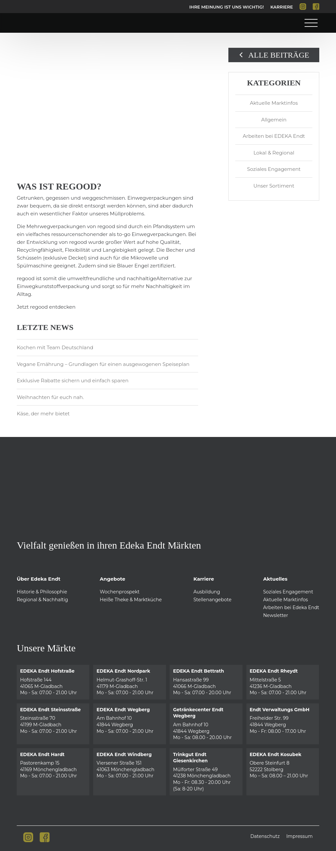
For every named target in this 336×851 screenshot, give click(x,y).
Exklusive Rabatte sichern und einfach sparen (72, 380)
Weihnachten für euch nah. (50, 397)
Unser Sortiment (273, 186)
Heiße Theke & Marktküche (131, 600)
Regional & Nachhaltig (42, 600)
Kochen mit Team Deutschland (55, 347)
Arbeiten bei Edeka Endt (291, 607)
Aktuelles (275, 579)
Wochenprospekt (119, 592)
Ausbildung (206, 592)
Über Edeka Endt (38, 579)
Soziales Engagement (274, 169)
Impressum (299, 836)
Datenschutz (265, 836)
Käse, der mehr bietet (43, 413)
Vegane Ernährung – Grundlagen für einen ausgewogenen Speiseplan (103, 364)
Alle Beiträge (274, 55)
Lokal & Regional (273, 153)
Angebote (112, 579)
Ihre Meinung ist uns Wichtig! (226, 6)
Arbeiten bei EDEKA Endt (274, 136)
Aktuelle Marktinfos (274, 103)
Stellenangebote (212, 600)
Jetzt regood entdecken (46, 307)
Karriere (281, 6)
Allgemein (273, 120)
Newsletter (275, 615)
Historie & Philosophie (42, 592)
